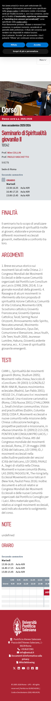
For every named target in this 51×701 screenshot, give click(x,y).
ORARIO (10, 180)
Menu (42, 60)
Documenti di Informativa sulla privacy (27, 657)
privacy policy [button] (12, 11)
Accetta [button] (37, 45)
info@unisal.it (27, 652)
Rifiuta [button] (14, 45)
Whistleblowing (27, 662)
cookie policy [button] (21, 22)
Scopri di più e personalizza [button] (25, 51)
